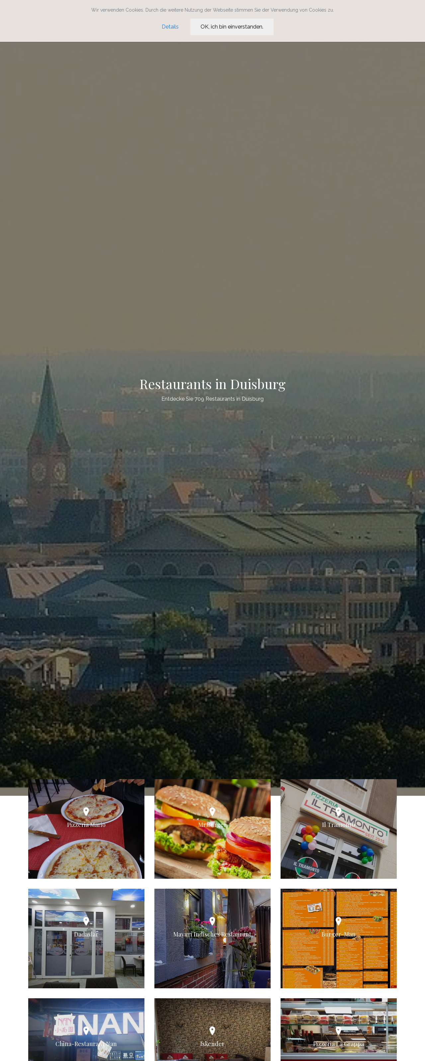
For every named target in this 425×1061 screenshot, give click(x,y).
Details (170, 27)
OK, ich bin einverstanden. (232, 27)
